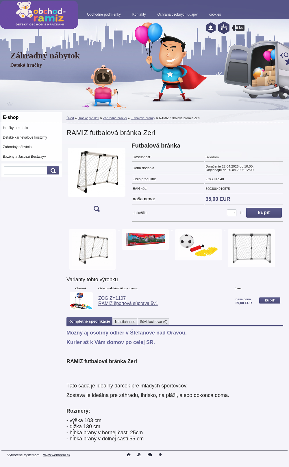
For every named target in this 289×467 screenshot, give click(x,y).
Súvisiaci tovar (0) (153, 322)
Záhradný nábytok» (18, 147)
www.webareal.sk (56, 455)
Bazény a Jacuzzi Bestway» (24, 157)
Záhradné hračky (115, 118)
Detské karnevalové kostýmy (25, 137)
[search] (52, 170)
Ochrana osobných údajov (177, 14)
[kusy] (231, 212)
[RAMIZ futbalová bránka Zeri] (96, 179)
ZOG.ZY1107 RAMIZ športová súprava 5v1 (128, 301)
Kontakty (139, 14)
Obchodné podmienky (104, 14)
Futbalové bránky (143, 118)
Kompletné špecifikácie (89, 321)
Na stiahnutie (125, 322)
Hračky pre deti (88, 118)
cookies (215, 14)
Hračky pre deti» (15, 128)
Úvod (70, 118)
